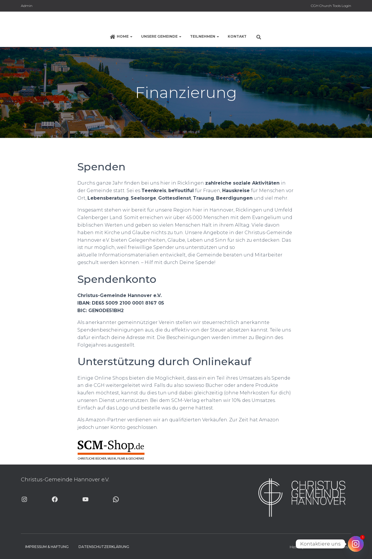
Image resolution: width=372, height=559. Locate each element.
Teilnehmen (204, 36)
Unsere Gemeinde (161, 36)
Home (121, 37)
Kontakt (237, 36)
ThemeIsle (341, 547)
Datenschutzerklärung (104, 547)
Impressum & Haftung (47, 547)
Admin (26, 5)
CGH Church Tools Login (331, 5)
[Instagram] (356, 544)
